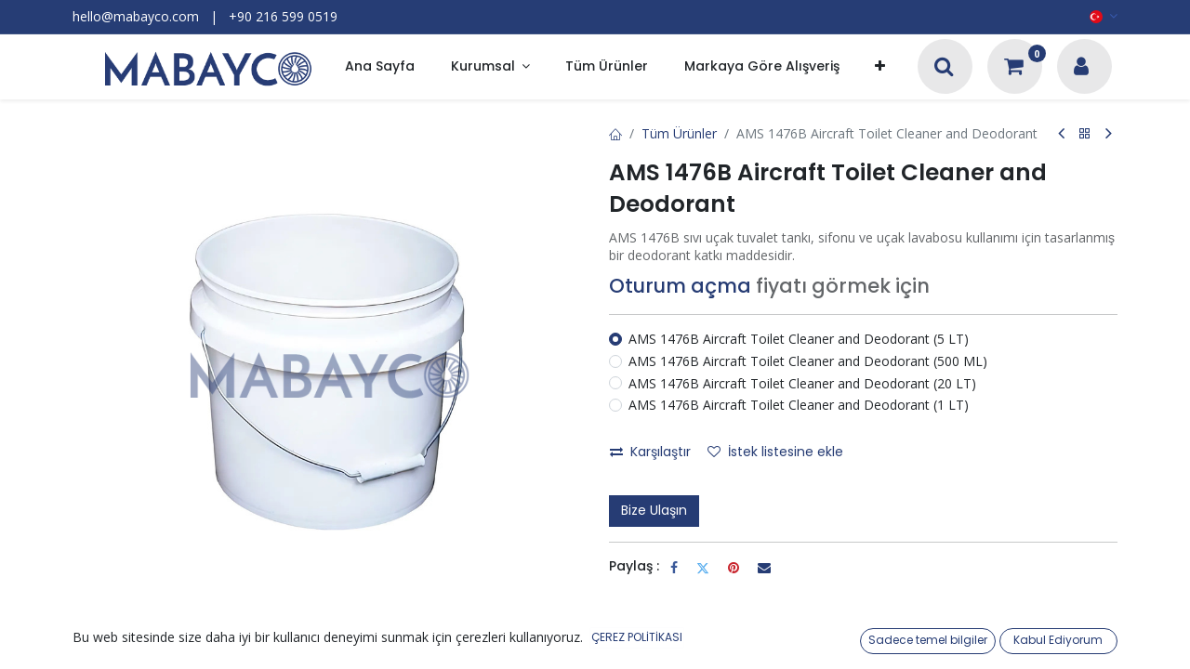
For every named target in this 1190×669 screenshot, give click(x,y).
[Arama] (944, 68)
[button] (880, 67)
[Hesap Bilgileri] (1081, 68)
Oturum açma (680, 285)
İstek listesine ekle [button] (775, 451)
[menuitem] (379, 67)
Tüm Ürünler (679, 133)
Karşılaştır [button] (650, 451)
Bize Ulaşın (654, 510)
